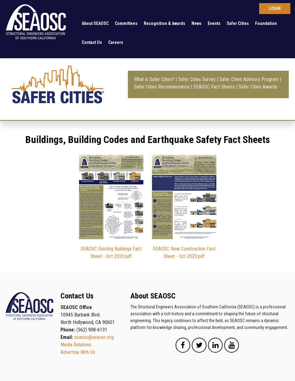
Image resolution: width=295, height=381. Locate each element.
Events (214, 23)
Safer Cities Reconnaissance (162, 87)
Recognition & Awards (164, 23)
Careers (115, 42)
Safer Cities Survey (196, 79)
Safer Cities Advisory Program (248, 79)
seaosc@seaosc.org (94, 337)
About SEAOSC (95, 23)
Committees (126, 23)
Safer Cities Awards (258, 87)
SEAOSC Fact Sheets (214, 87)
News (196, 23)
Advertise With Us (77, 352)
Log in (274, 8)
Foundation (266, 23)
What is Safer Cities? (154, 79)
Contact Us (92, 42)
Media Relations (75, 345)
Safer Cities (238, 23)
